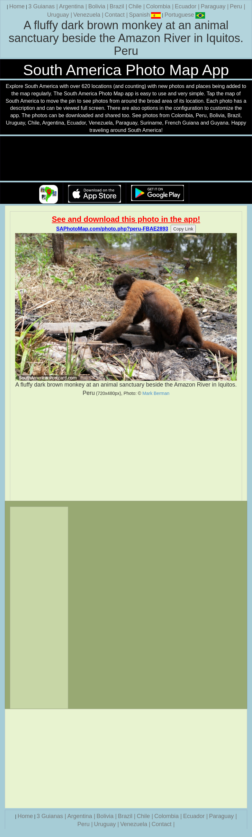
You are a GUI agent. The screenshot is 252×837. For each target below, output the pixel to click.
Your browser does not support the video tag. (126, 159)
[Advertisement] (126, 449)
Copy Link (183, 228)
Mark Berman (155, 393)
